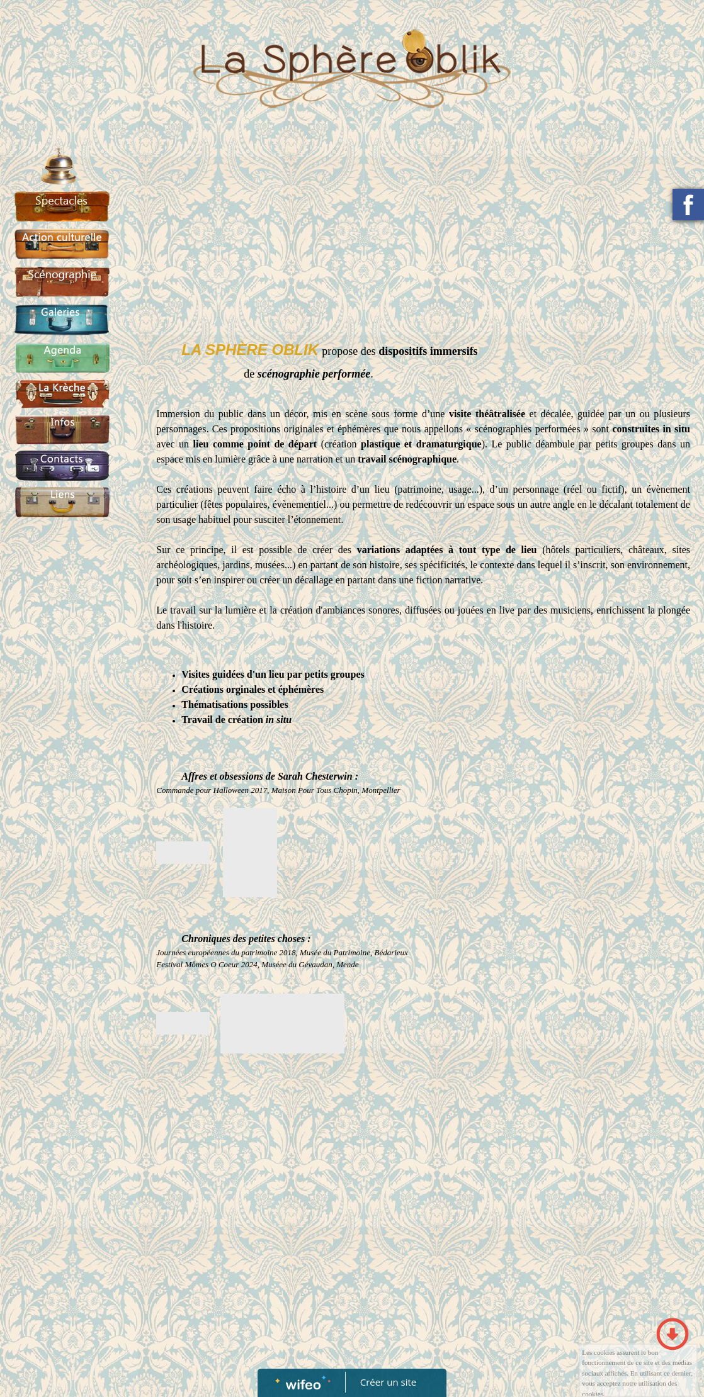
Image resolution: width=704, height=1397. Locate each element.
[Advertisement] (58, 778)
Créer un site (388, 1382)
